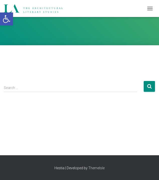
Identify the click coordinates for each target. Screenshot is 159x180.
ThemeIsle (96, 168)
